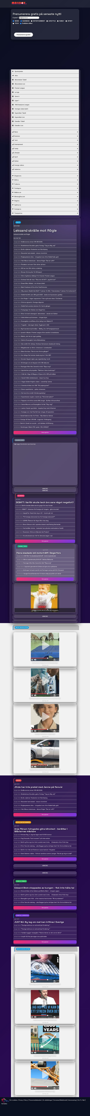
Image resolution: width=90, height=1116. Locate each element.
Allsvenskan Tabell (19, 80)
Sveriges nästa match (20, 109)
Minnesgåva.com (45, 197)
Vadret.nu (45, 169)
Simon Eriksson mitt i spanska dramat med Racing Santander (42, 524)
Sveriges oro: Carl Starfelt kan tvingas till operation (37, 412)
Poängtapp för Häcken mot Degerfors (33, 310)
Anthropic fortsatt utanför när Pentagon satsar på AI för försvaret (43, 570)
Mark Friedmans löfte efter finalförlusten (34, 287)
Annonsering (72, 1100)
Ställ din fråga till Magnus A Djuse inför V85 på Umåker (38, 374)
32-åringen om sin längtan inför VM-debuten (35, 363)
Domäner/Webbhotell (60, 1100)
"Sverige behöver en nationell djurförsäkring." (35, 925)
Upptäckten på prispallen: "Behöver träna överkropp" (38, 370)
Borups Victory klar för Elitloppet (31, 272)
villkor (30, 23)
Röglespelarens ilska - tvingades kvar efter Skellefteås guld (40, 257)
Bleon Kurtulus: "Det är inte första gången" (35, 351)
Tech (45, 140)
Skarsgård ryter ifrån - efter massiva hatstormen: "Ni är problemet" (42, 898)
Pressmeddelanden (35, 1100)
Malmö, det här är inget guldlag (31, 336)
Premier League (18, 88)
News (45, 132)
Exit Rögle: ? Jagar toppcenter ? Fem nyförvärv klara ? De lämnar (41, 298)
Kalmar (45, 161)
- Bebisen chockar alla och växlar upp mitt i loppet (45, 610)
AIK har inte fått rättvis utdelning (31, 268)
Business (45, 136)
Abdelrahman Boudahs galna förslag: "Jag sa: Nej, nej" (38, 245)
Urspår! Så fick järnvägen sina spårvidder (34, 936)
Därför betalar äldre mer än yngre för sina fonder (37, 505)
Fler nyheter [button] (45, 541)
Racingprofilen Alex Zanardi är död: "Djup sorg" (36, 366)
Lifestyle (45, 153)
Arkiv (15, 75)
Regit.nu (45, 201)
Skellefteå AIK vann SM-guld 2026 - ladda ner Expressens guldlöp (41, 295)
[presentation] (23, 27)
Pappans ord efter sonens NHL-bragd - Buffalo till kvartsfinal (40, 400)
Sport (45, 157)
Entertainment (45, 144)
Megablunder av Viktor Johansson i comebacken (36, 347)
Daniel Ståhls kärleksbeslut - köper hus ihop (35, 378)
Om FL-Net (81, 1100)
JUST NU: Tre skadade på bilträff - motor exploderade (40, 556)
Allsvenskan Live (18, 84)
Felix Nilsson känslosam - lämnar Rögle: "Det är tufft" (37, 261)
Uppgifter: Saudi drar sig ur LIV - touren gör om (38, 513)
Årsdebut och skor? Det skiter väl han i (33, 264)
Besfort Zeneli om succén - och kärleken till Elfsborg (36, 423)
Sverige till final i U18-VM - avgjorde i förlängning (36, 419)
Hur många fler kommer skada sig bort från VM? (36, 355)
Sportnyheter (17, 71)
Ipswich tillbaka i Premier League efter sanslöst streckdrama (40, 332)
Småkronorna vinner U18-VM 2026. (32, 242)
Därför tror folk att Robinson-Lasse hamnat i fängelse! (38, 850)
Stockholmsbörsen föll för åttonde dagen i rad (37, 536)
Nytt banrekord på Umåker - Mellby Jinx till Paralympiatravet (40, 329)
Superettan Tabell (19, 113)
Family (45, 149)
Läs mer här (17, 238)
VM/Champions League (20, 104)
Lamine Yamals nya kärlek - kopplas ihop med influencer (38, 408)
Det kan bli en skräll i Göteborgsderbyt (33, 393)
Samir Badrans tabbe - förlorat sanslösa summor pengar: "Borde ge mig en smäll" (46, 853)
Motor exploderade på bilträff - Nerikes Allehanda (38, 559)
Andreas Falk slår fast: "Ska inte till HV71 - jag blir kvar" (38, 279)
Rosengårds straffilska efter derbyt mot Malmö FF (37, 321)
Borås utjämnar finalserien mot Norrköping (34, 249)
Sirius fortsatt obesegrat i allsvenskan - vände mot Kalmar (39, 313)
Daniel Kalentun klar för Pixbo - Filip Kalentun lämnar (37, 416)
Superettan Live (18, 117)
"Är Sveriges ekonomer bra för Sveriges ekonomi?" (39, 517)
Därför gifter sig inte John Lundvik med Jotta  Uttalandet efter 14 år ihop (44, 842)
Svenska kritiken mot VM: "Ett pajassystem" (35, 385)
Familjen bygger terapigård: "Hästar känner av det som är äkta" (41, 933)
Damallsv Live (17, 125)
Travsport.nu (45, 213)
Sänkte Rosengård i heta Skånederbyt (33, 340)
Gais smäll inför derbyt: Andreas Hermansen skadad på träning (40, 344)
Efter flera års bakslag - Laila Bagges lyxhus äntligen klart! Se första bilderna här (46, 846)
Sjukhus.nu (45, 205)
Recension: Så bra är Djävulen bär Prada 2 (36, 532)
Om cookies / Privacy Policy (18, 1100)
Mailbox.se (45, 192)
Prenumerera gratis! (23, 34)
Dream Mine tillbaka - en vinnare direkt (33, 283)
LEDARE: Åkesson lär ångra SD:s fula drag (35, 520)
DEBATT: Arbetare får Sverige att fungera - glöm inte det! (40, 509)
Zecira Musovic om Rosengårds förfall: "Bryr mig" (37, 404)
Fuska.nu (45, 184)
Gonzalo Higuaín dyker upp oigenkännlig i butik (35, 359)
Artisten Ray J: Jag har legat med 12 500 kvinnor (36, 834)
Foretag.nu (45, 188)
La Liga (15, 92)
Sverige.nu (45, 209)
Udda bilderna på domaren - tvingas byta (34, 317)
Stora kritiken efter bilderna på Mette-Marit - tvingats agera (40, 891)
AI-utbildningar (47, 1100)
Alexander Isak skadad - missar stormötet (34, 253)
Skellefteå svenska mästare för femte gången (35, 306)
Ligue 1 (15, 100)
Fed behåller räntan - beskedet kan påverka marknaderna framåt (43, 528)
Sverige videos (45, 165)
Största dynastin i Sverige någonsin (32, 302)
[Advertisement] (45, 55)
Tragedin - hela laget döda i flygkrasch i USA (35, 325)
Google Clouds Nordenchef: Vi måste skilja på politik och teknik (42, 573)
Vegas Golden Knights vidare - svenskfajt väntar (36, 382)
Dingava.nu (45, 176)
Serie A (15, 96)
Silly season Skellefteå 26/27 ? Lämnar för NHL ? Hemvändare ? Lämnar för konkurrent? (48, 291)
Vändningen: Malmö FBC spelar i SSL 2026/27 (34, 427)
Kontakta (4, 1104)
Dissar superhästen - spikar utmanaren (33, 389)
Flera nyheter (45, 432)
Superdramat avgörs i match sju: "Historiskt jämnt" (37, 397)
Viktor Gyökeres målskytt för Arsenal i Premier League (38, 276)
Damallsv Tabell (18, 121)
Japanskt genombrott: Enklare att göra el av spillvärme (40, 566)
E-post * (15, 17)
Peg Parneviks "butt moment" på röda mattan (35, 838)
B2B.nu (45, 180)
